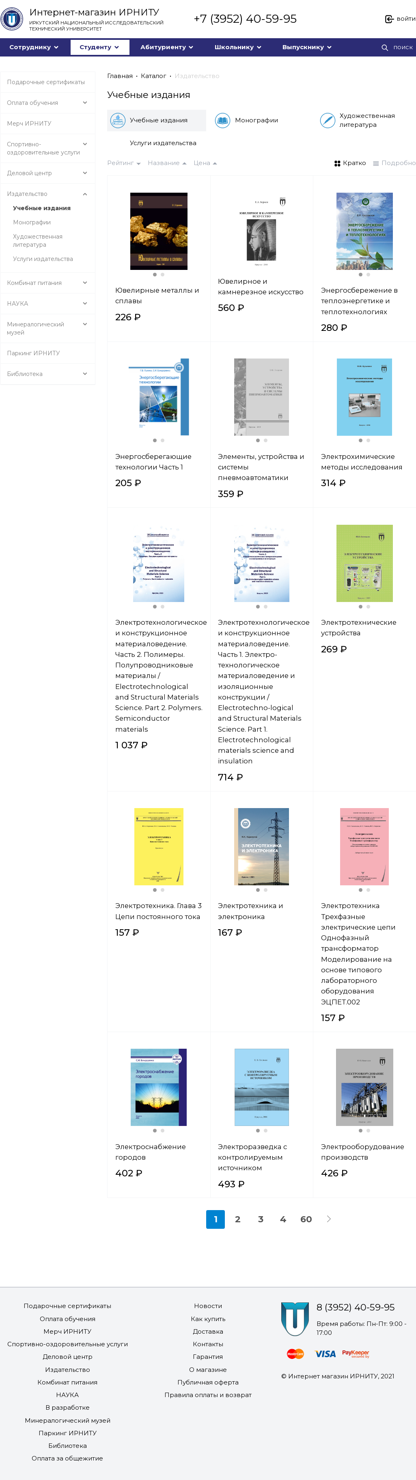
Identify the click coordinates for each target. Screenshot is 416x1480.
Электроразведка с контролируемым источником (252, 1157)
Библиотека (67, 1446)
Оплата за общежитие (67, 1458)
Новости (208, 1306)
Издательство (197, 76)
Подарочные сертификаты (67, 1306)
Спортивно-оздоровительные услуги (67, 1344)
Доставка (208, 1331)
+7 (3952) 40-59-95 (245, 19)
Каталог (153, 76)
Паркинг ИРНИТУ (68, 1433)
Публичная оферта (208, 1382)
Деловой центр (68, 1356)
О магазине (208, 1370)
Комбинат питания (67, 1382)
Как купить (208, 1319)
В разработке (67, 1407)
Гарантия (208, 1356)
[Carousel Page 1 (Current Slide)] (155, 274)
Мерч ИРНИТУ (67, 1331)
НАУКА (67, 1395)
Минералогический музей (67, 1420)
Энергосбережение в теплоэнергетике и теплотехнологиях (359, 301)
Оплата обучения (67, 1319)
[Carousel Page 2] (162, 274)
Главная (120, 76)
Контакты (208, 1344)
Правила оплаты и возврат (208, 1395)
